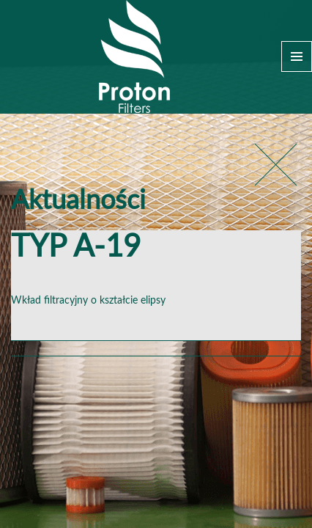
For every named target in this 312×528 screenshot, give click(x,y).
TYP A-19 (76, 247)
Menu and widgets (296, 56)
